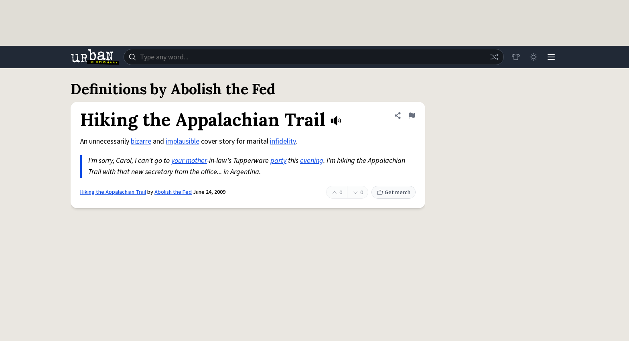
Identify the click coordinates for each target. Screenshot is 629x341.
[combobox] (314, 57)
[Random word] (494, 57)
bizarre (141, 141)
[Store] (516, 57)
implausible (182, 141)
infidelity (283, 141)
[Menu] (551, 57)
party (278, 161)
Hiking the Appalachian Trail (113, 192)
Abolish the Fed (173, 192)
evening (311, 161)
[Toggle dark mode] (533, 57)
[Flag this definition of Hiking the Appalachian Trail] (411, 115)
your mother (189, 161)
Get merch (393, 193)
